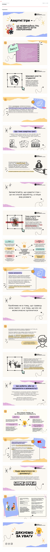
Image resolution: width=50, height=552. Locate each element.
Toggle (1, 1)
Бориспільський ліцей (13, 4)
